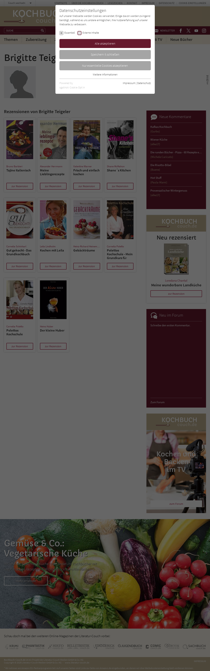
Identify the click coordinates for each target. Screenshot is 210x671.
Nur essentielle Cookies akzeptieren (105, 65)
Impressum (129, 83)
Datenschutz (144, 83)
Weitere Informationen (105, 74)
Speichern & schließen (105, 54)
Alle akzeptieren (105, 43)
